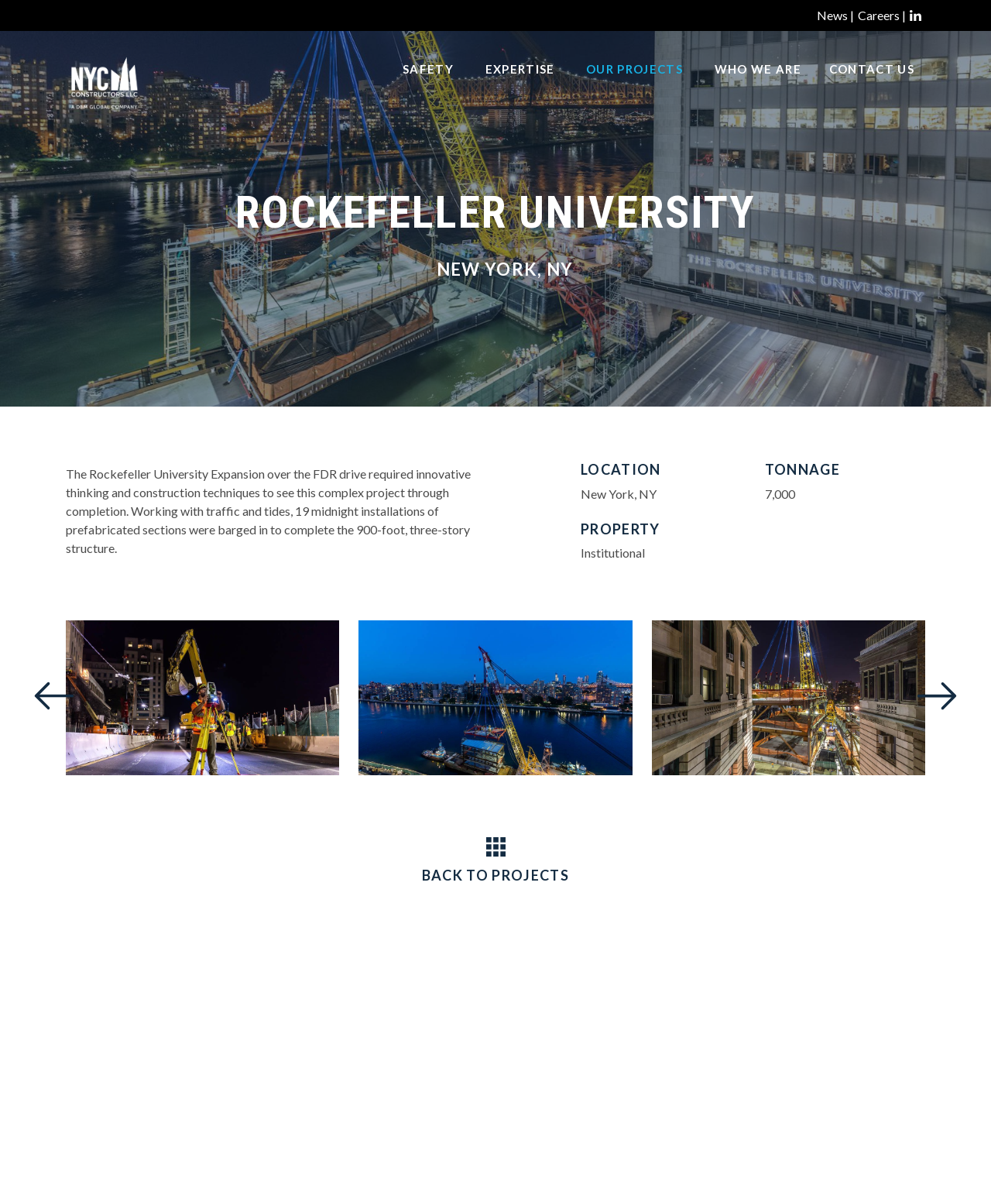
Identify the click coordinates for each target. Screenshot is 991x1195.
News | (835, 15)
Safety (428, 86)
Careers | (882, 15)
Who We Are (758, 86)
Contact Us (871, 86)
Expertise (520, 86)
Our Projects (634, 86)
